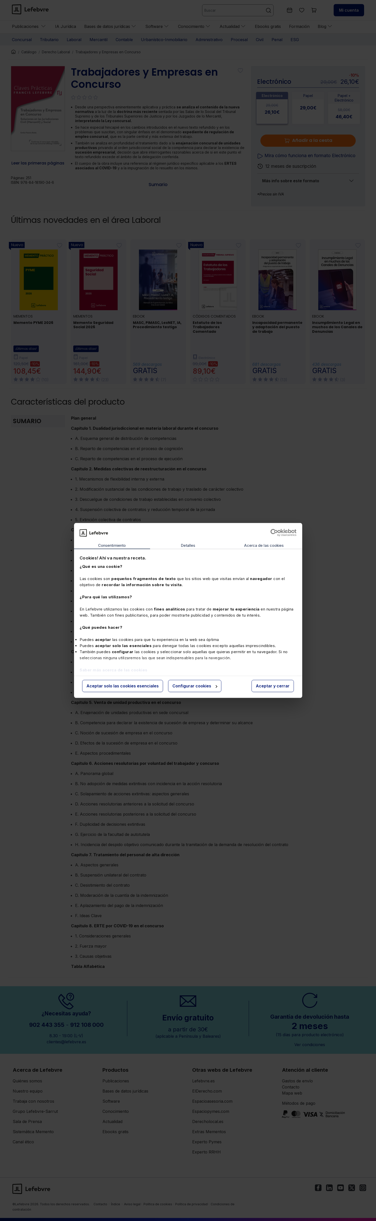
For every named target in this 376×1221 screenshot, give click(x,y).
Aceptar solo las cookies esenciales (122, 685)
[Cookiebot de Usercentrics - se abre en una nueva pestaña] (274, 533)
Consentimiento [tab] (112, 545)
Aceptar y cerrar (273, 685)
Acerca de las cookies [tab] (264, 545)
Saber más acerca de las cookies (114, 670)
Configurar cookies (194, 685)
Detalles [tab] (188, 545)
